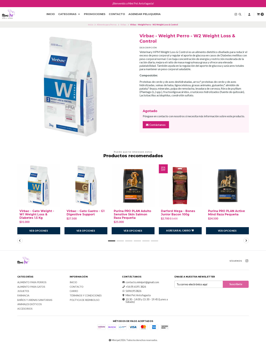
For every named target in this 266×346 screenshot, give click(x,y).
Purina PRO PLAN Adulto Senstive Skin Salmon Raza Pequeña (132, 214)
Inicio (50, 14)
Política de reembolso (85, 300)
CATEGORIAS (69, 14)
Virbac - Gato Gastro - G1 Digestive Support (86, 212)
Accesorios (25, 309)
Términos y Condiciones (86, 295)
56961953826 (131, 291)
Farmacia (23, 295)
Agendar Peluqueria (144, 14)
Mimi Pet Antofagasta (136, 295)
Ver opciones (38, 230)
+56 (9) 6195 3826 (134, 287)
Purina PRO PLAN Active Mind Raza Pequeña (226, 212)
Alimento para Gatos (31, 287)
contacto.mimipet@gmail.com (140, 282)
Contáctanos (155, 124)
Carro (74, 291)
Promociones (94, 14)
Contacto (117, 14)
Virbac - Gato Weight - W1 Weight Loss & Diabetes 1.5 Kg (36, 214)
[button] (180, 230)
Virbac (123, 24)
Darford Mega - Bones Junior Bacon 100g (178, 212)
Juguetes (23, 291)
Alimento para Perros (107, 24)
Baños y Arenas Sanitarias (34, 300)
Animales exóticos (29, 304)
